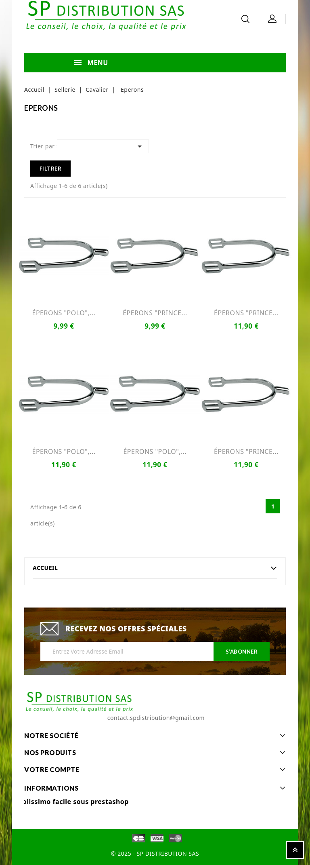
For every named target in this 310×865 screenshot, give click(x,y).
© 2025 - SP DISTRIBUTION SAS (155, 853)
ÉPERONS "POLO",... (64, 312)
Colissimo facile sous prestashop (73, 801)
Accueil (45, 568)
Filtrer (51, 168)
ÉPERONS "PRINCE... (155, 312)
